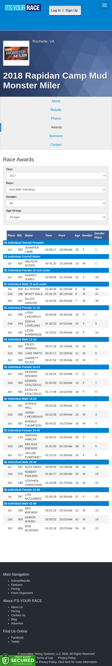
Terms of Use (45, 658)
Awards (56, 127)
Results (56, 110)
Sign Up (72, 10)
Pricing (15, 588)
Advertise (17, 623)
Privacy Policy (66, 658)
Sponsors (56, 136)
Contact (55, 144)
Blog (14, 619)
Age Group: (14, 210)
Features (16, 584)
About (56, 101)
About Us (17, 607)
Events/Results (20, 580)
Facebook (17, 637)
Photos (56, 118)
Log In (56, 10)
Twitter (15, 641)
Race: (10, 183)
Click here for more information (77, 662)
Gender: (11, 196)
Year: (9, 169)
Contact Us (18, 615)
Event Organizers (22, 593)
